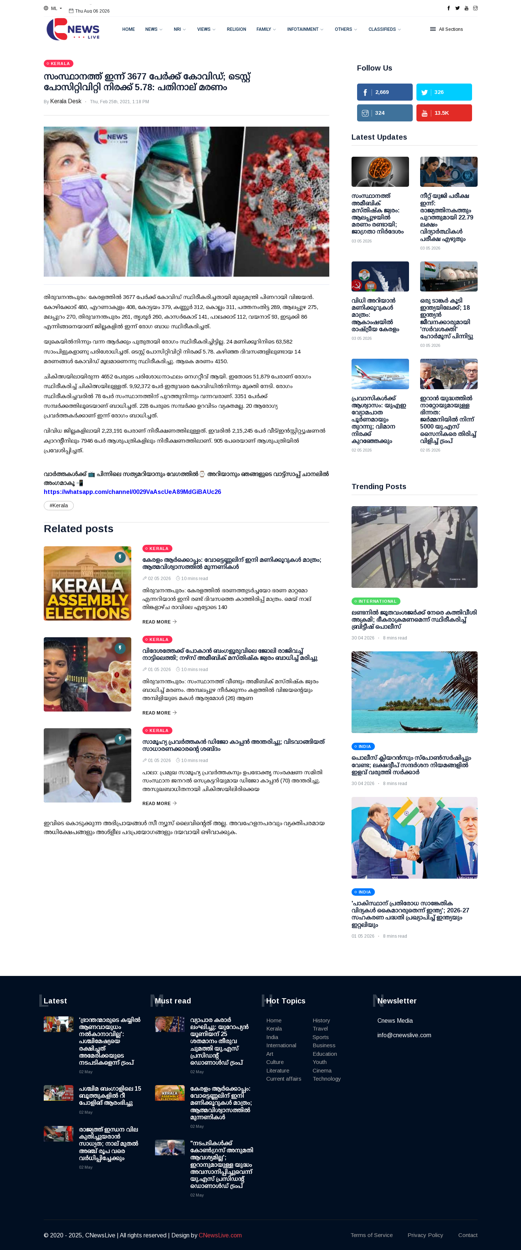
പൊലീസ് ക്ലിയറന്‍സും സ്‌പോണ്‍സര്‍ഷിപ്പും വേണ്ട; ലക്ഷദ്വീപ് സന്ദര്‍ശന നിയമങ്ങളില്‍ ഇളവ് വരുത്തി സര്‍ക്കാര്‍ (411, 765)
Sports (321, 1037)
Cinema (322, 1070)
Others (343, 29)
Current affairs (283, 1078)
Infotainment (303, 29)
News (151, 29)
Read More (159, 622)
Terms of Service (371, 1235)
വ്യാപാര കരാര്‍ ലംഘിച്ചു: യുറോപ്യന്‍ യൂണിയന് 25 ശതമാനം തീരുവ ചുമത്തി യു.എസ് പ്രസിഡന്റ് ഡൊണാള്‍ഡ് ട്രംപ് (219, 1041)
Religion (236, 29)
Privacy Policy (425, 1235)
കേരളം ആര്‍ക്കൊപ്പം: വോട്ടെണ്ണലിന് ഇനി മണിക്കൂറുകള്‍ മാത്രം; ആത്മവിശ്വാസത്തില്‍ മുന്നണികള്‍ (221, 1102)
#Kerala (59, 505)
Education (325, 1054)
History (321, 1020)
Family (264, 29)
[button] (53, 8)
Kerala (274, 1028)
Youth (320, 1062)
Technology (327, 1078)
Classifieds (382, 29)
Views (204, 29)
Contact (468, 1235)
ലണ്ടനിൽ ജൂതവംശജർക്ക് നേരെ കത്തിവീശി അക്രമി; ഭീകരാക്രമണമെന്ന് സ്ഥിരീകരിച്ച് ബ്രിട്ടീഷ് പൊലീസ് (414, 619)
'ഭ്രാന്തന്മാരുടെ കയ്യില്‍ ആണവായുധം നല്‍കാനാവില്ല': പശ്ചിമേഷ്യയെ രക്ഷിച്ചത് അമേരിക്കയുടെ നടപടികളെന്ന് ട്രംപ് (110, 1041)
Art (269, 1054)
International (281, 1045)
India (272, 1037)
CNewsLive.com (220, 1235)
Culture (275, 1062)
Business (324, 1045)
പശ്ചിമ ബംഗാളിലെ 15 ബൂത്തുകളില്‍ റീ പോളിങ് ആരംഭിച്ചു (110, 1095)
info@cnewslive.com (404, 1035)
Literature (277, 1070)
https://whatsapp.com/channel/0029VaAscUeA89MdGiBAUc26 (132, 492)
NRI (177, 29)
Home (128, 29)
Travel (320, 1028)
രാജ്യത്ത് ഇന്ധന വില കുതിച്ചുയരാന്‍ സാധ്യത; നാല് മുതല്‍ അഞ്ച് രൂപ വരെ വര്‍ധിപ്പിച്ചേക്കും (108, 1143)
